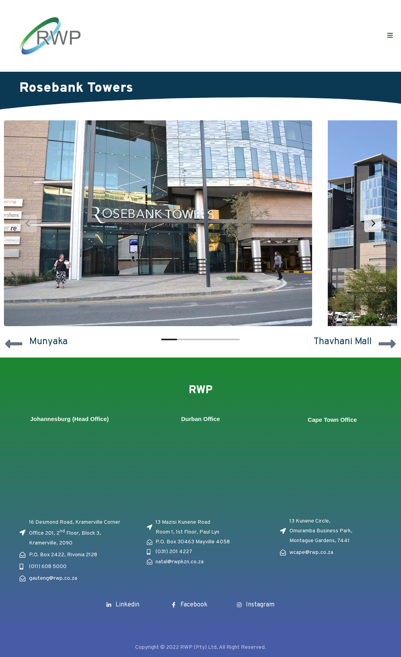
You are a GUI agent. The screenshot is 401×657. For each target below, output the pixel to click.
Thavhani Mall (343, 342)
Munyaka (48, 342)
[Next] (372, 223)
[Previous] (28, 223)
